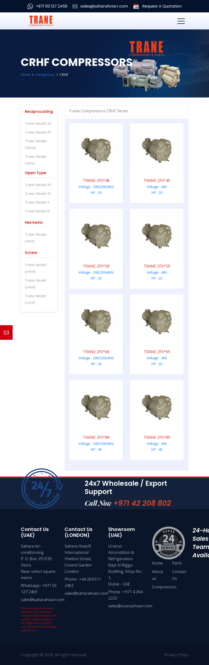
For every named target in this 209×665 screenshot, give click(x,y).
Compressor (45, 74)
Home (26, 74)
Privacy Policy (176, 654)
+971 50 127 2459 (47, 6)
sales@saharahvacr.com (100, 6)
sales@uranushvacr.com (130, 606)
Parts (177, 563)
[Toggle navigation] (181, 20)
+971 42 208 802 (142, 503)
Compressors (164, 587)
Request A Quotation (157, 6)
